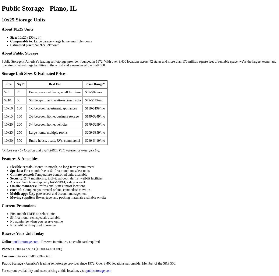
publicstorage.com (26, 242)
